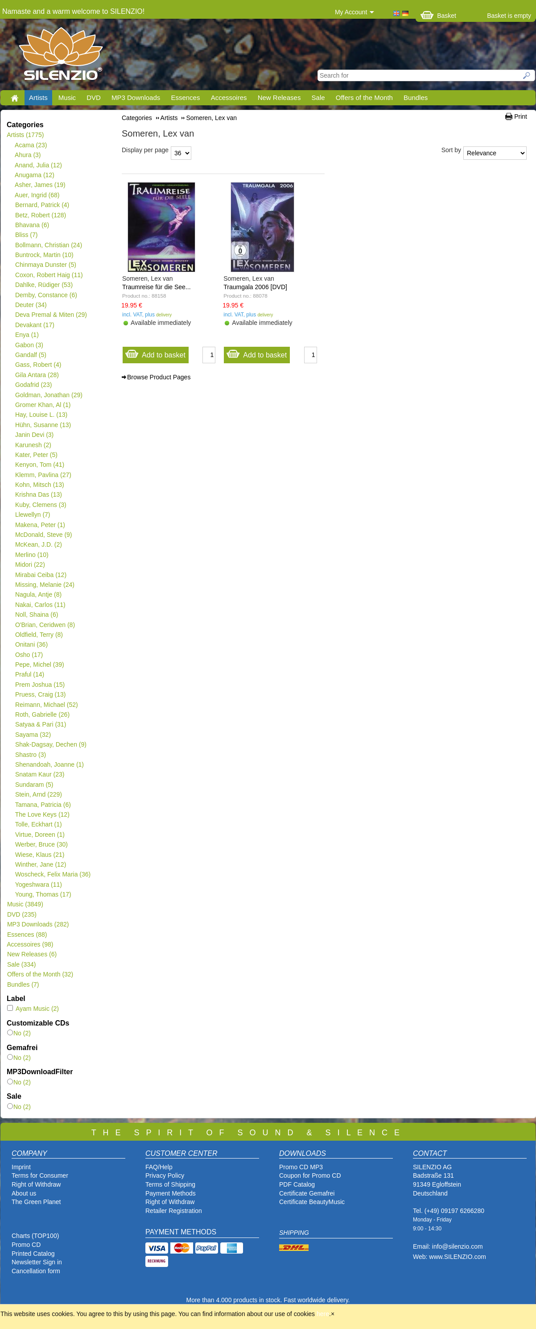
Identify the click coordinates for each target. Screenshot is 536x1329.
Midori (30, 564)
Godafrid (33, 384)
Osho (29, 654)
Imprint (21, 1167)
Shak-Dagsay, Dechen (51, 744)
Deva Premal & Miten (51, 314)
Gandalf (30, 354)
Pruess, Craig (40, 694)
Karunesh (33, 445)
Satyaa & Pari (40, 724)
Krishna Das (38, 494)
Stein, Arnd (38, 794)
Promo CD (26, 1244)
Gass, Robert (38, 364)
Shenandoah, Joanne (49, 764)
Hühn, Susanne (43, 424)
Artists (38, 97)
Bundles (416, 97)
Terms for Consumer (40, 1175)
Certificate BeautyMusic (312, 1201)
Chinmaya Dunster (45, 264)
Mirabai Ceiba (40, 574)
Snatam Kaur (39, 774)
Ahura (28, 154)
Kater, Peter (36, 454)
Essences (185, 97)
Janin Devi (34, 434)
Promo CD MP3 (301, 1167)
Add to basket (155, 353)
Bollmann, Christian (48, 245)
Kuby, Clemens (40, 504)
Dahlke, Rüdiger (44, 284)
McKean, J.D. (38, 544)
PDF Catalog (297, 1184)
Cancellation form (37, 1271)
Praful (29, 674)
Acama (31, 145)
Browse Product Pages (158, 377)
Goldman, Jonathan (48, 395)
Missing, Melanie (44, 584)
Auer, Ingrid (37, 195)
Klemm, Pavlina (43, 474)
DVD (94, 97)
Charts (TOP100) (35, 1235)
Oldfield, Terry (39, 634)
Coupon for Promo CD (310, 1175)
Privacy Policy (164, 1175)
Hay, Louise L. (41, 414)
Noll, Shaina (36, 614)
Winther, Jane (40, 864)
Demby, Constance (46, 295)
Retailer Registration (173, 1210)
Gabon (29, 345)
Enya (27, 334)
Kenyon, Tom (39, 464)
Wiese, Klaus (39, 854)
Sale (318, 97)
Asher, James (40, 184)
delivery (164, 314)
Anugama (34, 175)
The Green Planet (36, 1201)
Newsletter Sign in (37, 1262)
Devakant (34, 324)
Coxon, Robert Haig (49, 274)
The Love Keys (42, 814)
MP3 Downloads (135, 97)
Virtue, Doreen (40, 834)
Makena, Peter (40, 524)
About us (24, 1193)
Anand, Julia (38, 165)
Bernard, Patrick (42, 204)
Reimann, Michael (46, 704)
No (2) (19, 1033)
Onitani (31, 644)
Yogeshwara (38, 884)
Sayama (33, 734)
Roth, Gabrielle (42, 714)
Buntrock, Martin (44, 254)
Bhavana (32, 224)
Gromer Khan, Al (42, 404)
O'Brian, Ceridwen (45, 624)
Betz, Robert (40, 215)
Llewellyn (32, 514)
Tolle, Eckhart (38, 824)
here (323, 1313)
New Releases (279, 97)
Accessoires (229, 97)
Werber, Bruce (41, 844)
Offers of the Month (364, 97)
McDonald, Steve (43, 534)
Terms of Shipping (170, 1184)
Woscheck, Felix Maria (53, 874)
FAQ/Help (159, 1167)
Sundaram (34, 784)
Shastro (30, 754)
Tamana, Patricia (43, 804)
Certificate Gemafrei (306, 1193)
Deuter (31, 304)
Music (67, 97)
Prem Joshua (40, 684)
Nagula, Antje (38, 594)
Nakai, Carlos (40, 604)
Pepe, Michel (39, 664)
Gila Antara (37, 374)
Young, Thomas (43, 894)
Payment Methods (170, 1193)
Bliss (26, 234)
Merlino (32, 554)
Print (520, 116)
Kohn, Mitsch (39, 484)
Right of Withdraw (36, 1184)
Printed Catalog (33, 1253)
